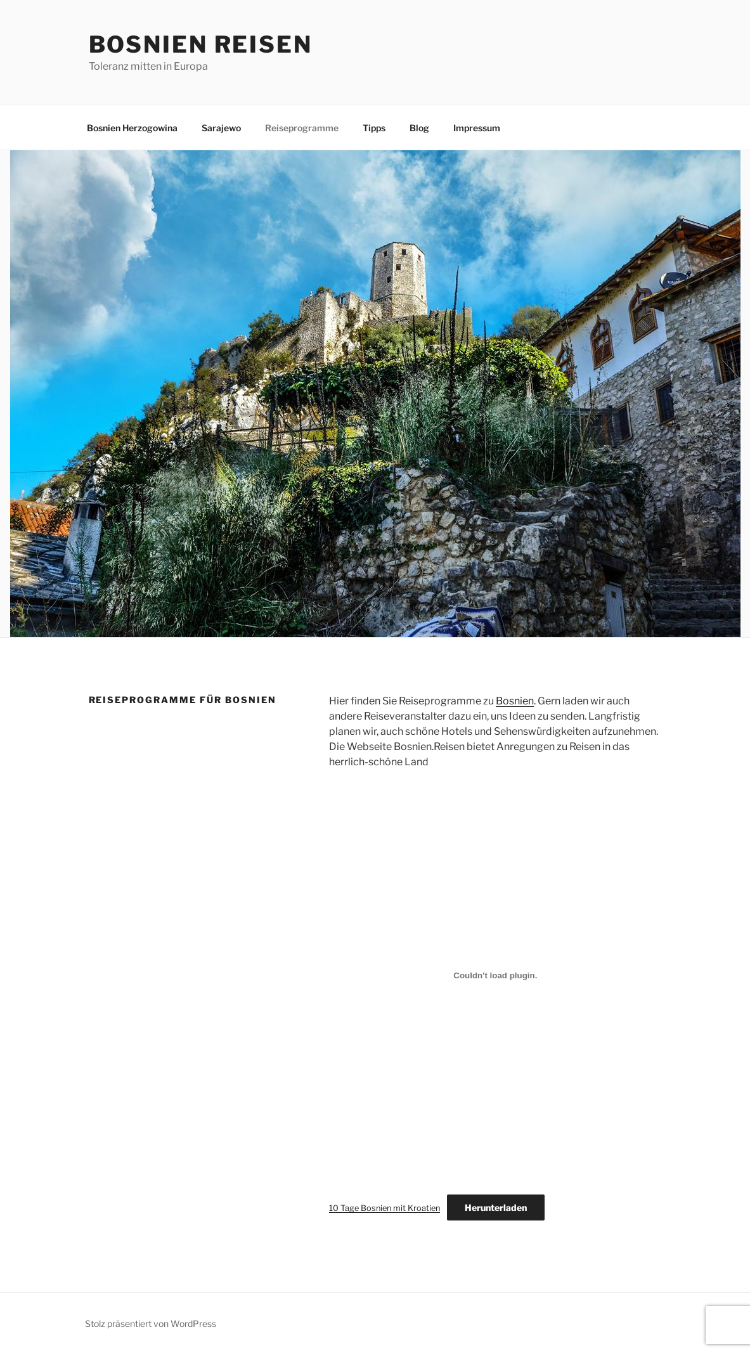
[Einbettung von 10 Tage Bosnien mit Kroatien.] (495, 975)
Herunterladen (496, 1207)
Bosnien (515, 701)
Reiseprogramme (302, 127)
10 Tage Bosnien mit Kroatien (384, 1208)
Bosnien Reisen (201, 44)
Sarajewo (221, 127)
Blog (419, 127)
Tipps (374, 127)
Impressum (476, 127)
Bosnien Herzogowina (132, 127)
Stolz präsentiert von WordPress (150, 1323)
